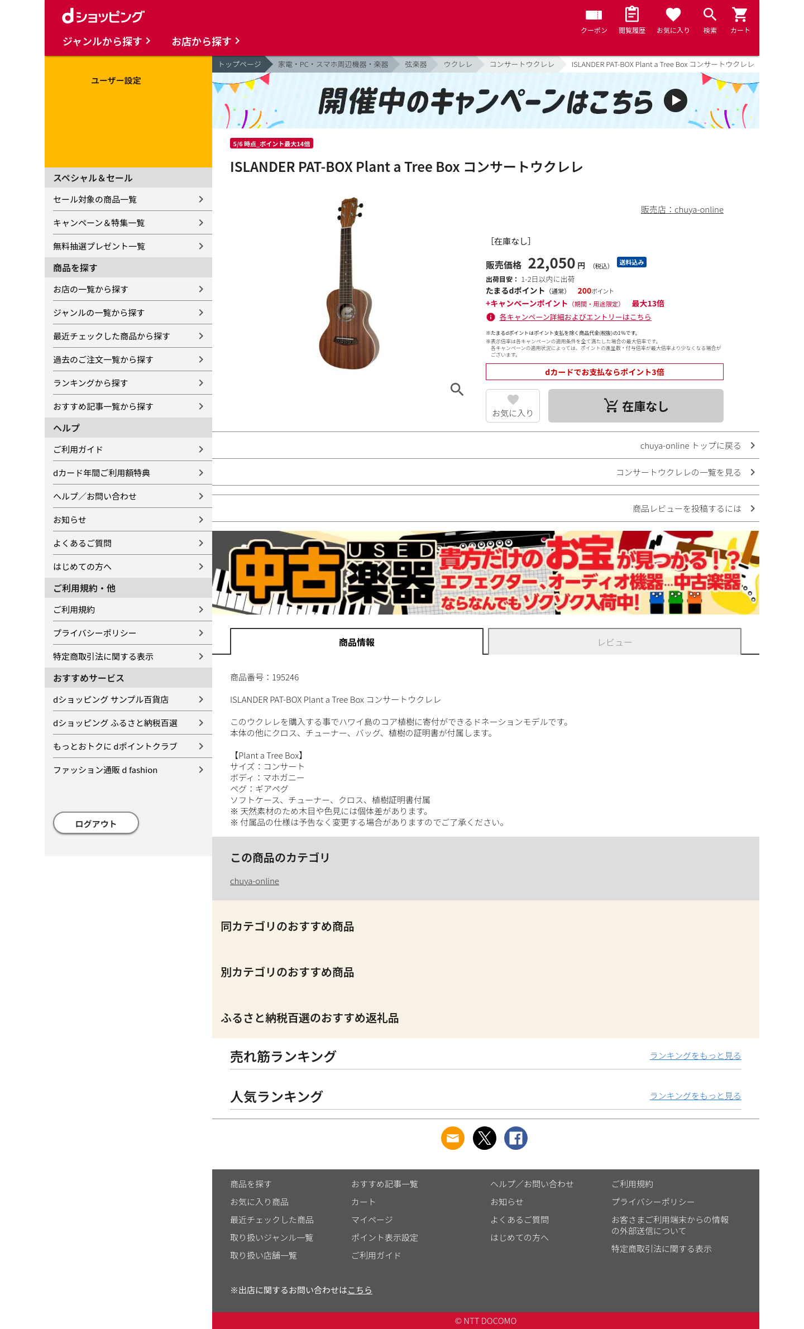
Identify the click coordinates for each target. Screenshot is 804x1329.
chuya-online (254, 880)
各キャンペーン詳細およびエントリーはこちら (576, 316)
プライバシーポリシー (95, 633)
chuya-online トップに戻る (690, 445)
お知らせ (70, 519)
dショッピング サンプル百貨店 (111, 699)
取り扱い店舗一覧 (263, 1255)
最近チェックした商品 (272, 1219)
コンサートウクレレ (522, 64)
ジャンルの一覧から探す (99, 312)
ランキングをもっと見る (695, 1055)
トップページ (239, 64)
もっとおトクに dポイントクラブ (115, 746)
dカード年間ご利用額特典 (101, 472)
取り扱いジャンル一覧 (271, 1237)
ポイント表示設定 (384, 1237)
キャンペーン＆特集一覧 (99, 222)
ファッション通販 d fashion (105, 769)
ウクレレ (457, 64)
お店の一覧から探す (90, 289)
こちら (359, 1290)
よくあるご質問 (82, 543)
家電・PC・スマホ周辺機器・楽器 (333, 64)
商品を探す (251, 1183)
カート (363, 1201)
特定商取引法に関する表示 (103, 656)
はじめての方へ (82, 566)
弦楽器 (416, 64)
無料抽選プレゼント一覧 (99, 246)
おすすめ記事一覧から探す (103, 406)
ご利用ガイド (78, 449)
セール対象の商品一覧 (95, 199)
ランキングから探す (90, 382)
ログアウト (96, 823)
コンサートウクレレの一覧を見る (678, 472)
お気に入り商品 (259, 1201)
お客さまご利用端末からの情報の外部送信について (670, 1224)
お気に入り (513, 413)
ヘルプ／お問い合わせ (95, 496)
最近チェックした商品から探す (111, 336)
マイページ (372, 1219)
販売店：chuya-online (682, 209)
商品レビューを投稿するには (687, 508)
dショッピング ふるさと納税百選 (115, 722)
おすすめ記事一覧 (384, 1183)
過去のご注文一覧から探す (103, 359)
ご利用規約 (74, 609)
